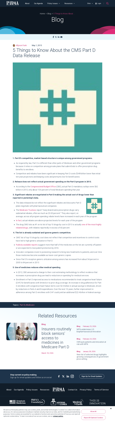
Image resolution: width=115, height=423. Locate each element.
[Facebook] (53, 37)
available (27, 245)
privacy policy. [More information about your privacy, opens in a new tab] (58, 416)
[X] (56, 37)
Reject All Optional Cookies (93, 418)
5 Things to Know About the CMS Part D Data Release (64, 13)
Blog (49, 13)
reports (34, 245)
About (27, 3)
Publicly (19, 245)
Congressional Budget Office (43, 186)
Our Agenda (38, 3)
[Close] (111, 408)
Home (42, 13)
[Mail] (61, 37)
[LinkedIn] (58, 37)
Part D (22, 305)
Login (98, 3)
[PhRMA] (12, 3)
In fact (19, 220)
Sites (90, 3)
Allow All (93, 411)
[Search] (107, 3)
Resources (69, 3)
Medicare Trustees (28, 210)
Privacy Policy (86, 390)
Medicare (30, 305)
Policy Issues (53, 3)
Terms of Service (101, 390)
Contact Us (72, 390)
